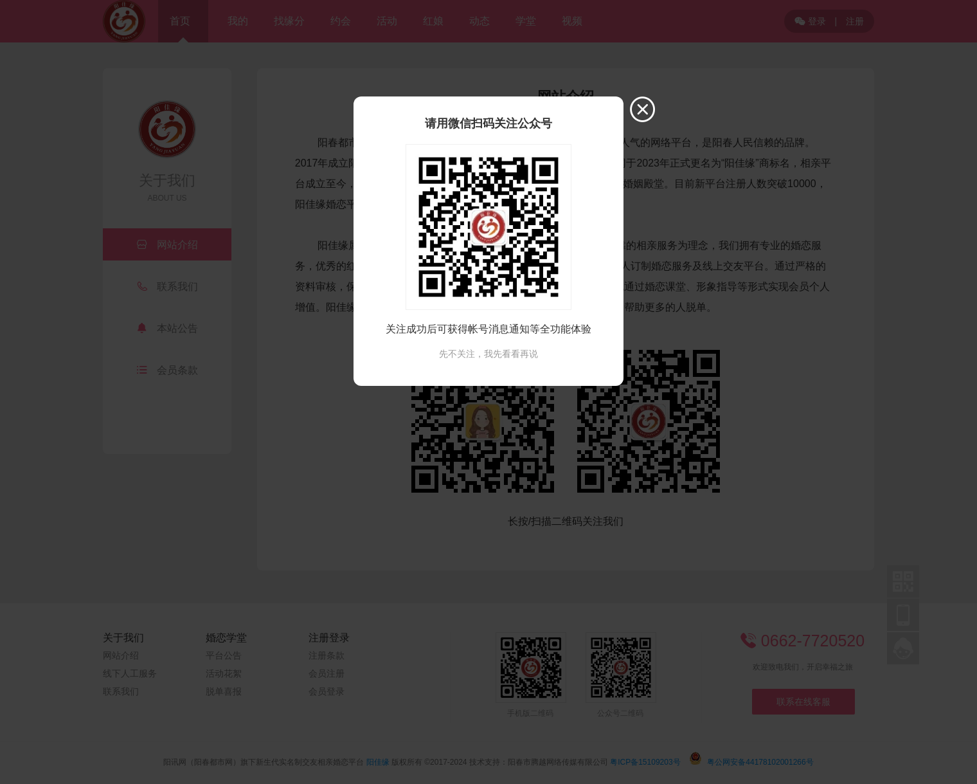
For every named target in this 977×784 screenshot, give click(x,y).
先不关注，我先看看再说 (488, 354)
